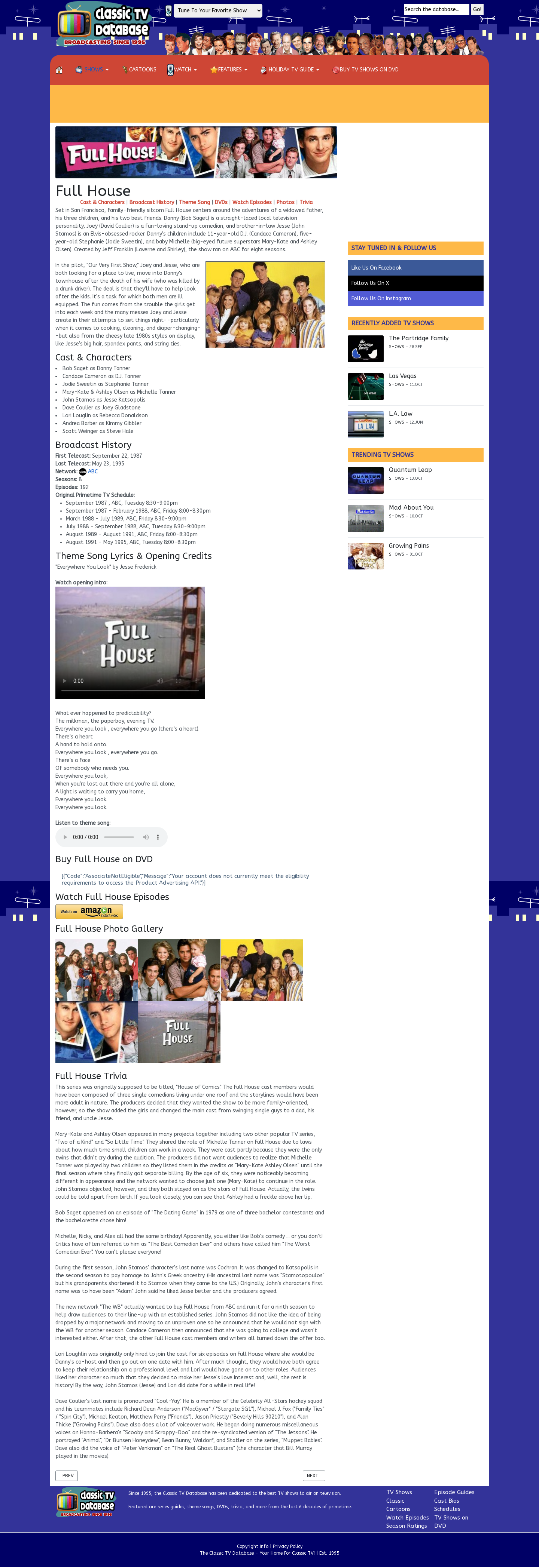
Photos (286, 202)
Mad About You (411, 508)
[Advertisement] (269, 103)
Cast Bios (446, 1500)
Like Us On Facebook (376, 268)
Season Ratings (406, 1526)
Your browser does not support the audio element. (111, 837)
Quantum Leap (410, 470)
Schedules (447, 1509)
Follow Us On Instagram (381, 298)
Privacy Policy (287, 1546)
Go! (477, 9)
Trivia (306, 202)
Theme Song (194, 202)
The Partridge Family (418, 338)
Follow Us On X (370, 283)
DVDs (221, 202)
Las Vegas (403, 376)
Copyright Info (252, 1546)
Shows (396, 346)
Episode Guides (454, 1492)
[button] (93, 70)
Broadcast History (152, 202)
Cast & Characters (102, 202)
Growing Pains (409, 546)
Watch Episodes (252, 202)
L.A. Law (400, 414)
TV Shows (399, 1492)
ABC (88, 471)
